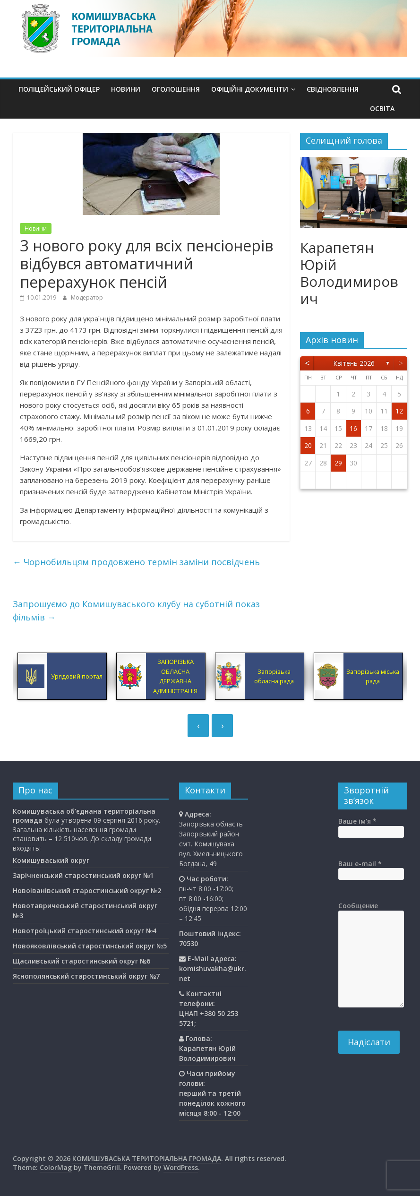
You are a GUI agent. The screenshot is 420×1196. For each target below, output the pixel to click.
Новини (125, 89)
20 (308, 445)
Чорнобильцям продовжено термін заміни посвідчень (136, 562)
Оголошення (176, 89)
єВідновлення (333, 89)
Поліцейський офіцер (59, 89)
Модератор (87, 297)
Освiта (382, 108)
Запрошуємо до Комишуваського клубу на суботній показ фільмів (136, 610)
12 (399, 410)
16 (353, 428)
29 (338, 462)
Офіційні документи (249, 89)
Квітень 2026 (354, 363)
